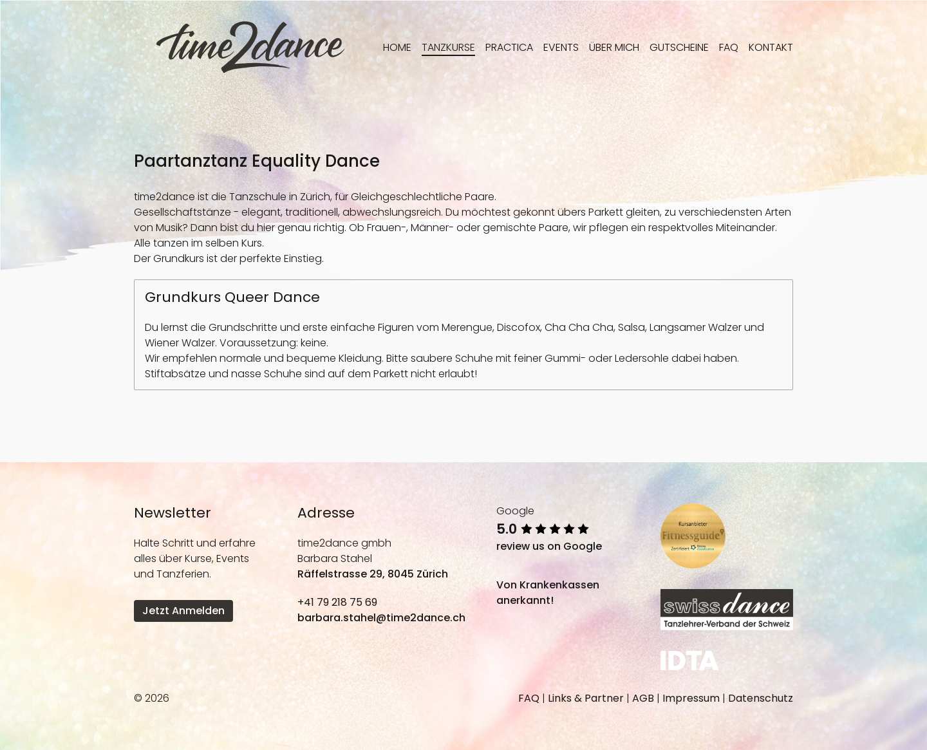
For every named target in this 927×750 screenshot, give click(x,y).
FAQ (728, 47)
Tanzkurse (448, 47)
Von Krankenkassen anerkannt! (547, 592)
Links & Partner (586, 698)
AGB (643, 698)
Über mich (614, 47)
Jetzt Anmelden (183, 610)
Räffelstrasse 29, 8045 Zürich (372, 574)
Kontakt (771, 47)
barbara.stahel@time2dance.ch (381, 617)
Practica (509, 47)
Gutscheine (679, 47)
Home (397, 47)
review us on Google (549, 546)
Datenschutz (760, 698)
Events (561, 47)
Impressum (691, 698)
